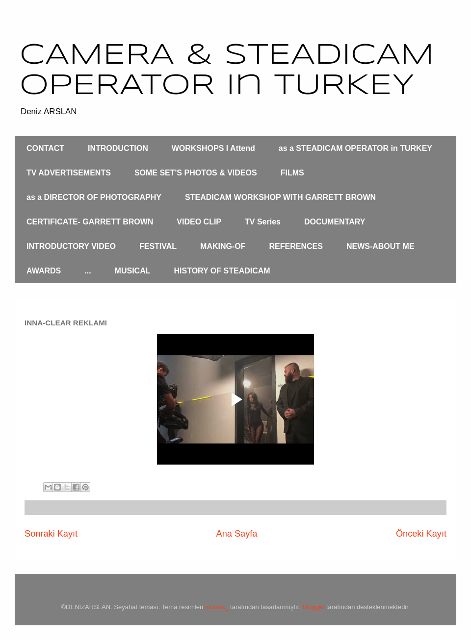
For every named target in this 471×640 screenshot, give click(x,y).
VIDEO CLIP (199, 222)
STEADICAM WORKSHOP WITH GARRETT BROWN (280, 197)
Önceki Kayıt (421, 534)
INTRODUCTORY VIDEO (71, 246)
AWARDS (43, 271)
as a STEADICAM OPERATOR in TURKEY (355, 148)
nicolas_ (217, 607)
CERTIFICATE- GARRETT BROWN (89, 222)
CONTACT (45, 148)
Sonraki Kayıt (51, 534)
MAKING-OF (222, 246)
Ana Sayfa (237, 534)
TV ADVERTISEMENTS (68, 173)
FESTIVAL (158, 246)
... (87, 271)
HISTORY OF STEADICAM (222, 271)
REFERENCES (296, 246)
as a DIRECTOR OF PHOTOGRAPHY (93, 197)
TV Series (263, 222)
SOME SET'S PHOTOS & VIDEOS (195, 173)
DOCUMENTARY (334, 222)
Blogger (314, 607)
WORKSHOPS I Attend (213, 148)
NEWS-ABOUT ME (380, 246)
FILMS (292, 173)
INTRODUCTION (118, 148)
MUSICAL (133, 271)
